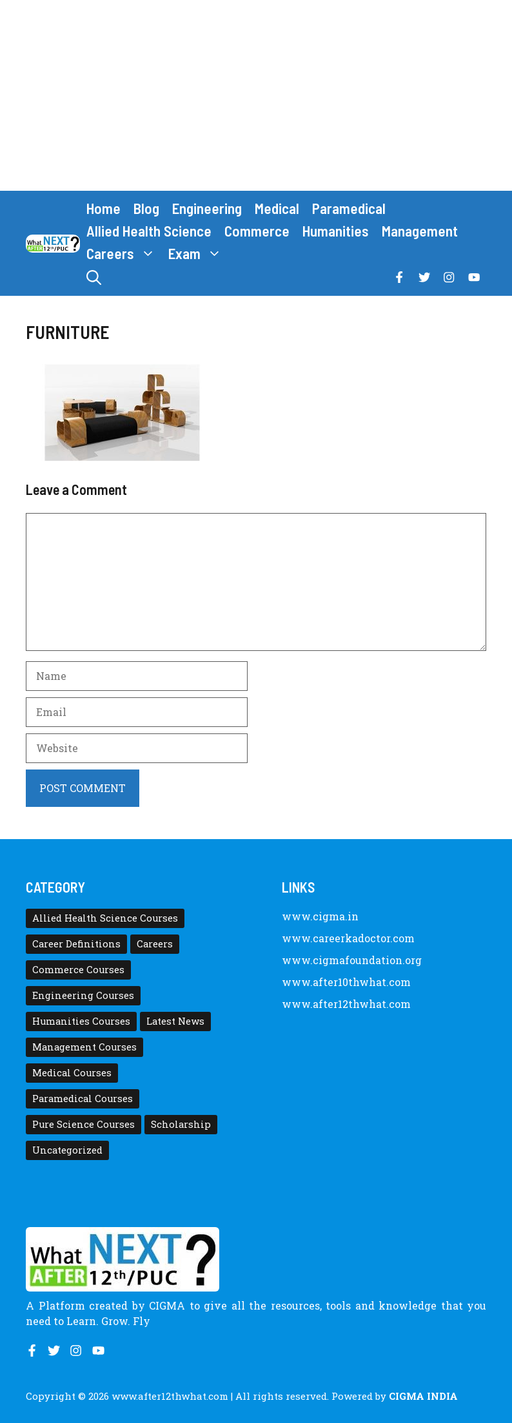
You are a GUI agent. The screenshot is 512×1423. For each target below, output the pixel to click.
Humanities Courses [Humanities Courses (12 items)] (81, 1021)
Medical (277, 208)
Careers (124, 253)
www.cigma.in (320, 916)
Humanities (335, 231)
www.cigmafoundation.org (352, 960)
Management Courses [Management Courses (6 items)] (84, 1047)
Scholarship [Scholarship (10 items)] (181, 1124)
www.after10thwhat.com (346, 982)
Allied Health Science (149, 231)
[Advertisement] (256, 95)
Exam (198, 253)
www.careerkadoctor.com (348, 938)
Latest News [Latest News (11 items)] (175, 1021)
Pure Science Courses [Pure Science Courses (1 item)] (83, 1124)
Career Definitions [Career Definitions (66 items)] (76, 944)
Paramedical (349, 208)
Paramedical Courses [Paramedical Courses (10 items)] (82, 1098)
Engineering (207, 208)
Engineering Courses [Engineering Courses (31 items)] (83, 995)
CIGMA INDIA (423, 1395)
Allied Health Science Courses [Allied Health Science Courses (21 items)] (105, 918)
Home (103, 208)
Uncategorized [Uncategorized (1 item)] (67, 1150)
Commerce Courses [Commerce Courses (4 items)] (78, 969)
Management (420, 231)
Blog (146, 208)
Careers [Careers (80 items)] (155, 944)
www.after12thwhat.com (346, 1004)
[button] (94, 277)
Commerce (257, 231)
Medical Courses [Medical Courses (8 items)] (72, 1073)
